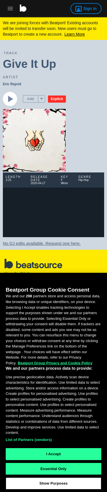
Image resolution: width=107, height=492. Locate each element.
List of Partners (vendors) (29, 442)
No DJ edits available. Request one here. (42, 243)
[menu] (41, 99)
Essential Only (53, 471)
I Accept (53, 456)
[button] (41, 99)
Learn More (74, 34)
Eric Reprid (12, 84)
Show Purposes (53, 486)
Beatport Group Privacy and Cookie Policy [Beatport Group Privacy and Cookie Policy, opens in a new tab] (55, 365)
